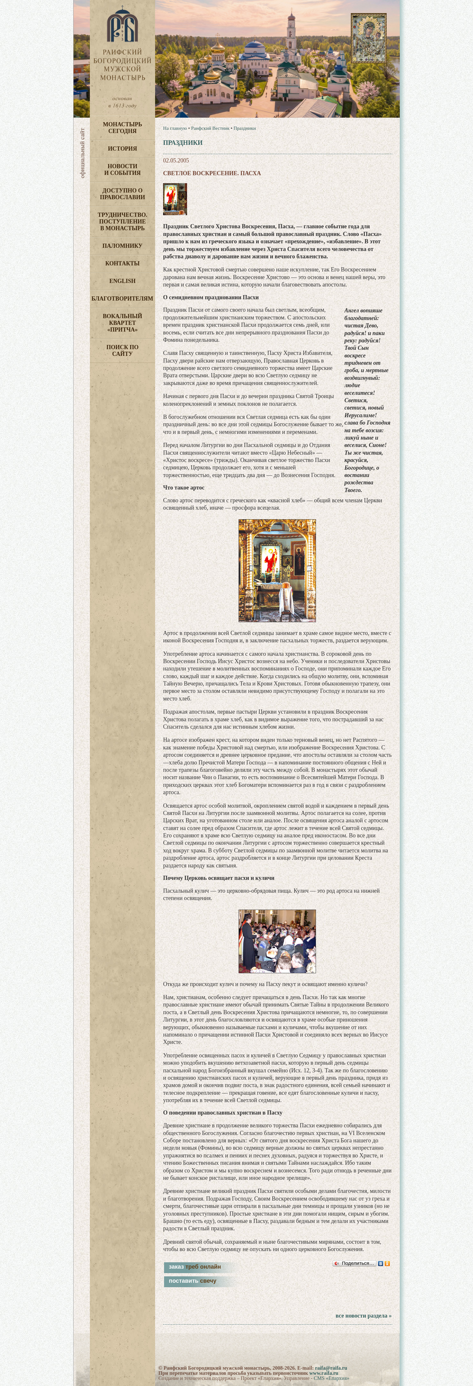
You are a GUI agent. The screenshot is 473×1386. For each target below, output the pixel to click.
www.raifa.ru (323, 1373)
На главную (175, 128)
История (122, 148)
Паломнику (122, 246)
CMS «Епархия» (331, 1378)
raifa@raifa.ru (331, 1368)
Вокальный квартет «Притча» (122, 323)
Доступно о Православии (122, 193)
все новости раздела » (363, 1315)
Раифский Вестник (210, 128)
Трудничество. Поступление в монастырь (122, 221)
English (122, 281)
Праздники (244, 128)
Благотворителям (122, 298)
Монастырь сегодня (122, 127)
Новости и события (122, 169)
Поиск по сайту (122, 350)
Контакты (122, 263)
